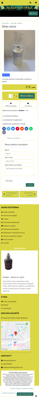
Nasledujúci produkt (30, 194)
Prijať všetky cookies (25, 394)
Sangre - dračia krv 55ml (13, 277)
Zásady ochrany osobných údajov (21, 388)
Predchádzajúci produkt (10, 194)
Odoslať (30, 185)
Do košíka (26, 96)
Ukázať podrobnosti (9, 393)
